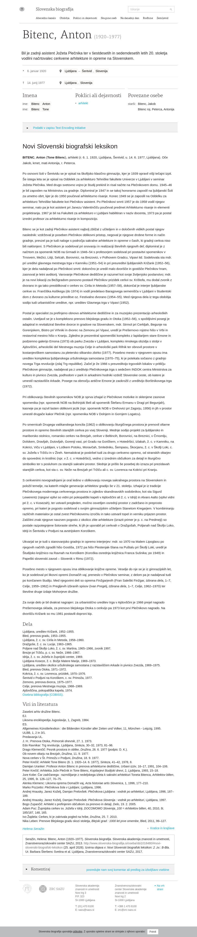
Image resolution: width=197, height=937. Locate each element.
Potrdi (153, 931)
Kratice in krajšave (162, 828)
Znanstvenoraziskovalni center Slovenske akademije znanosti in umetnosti (131, 889)
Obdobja (64, 18)
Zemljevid (162, 18)
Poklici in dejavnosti (85, 18)
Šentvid (87, 71)
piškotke (77, 931)
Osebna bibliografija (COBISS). (43, 694)
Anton (46, 104)
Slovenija (102, 71)
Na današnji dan (129, 18)
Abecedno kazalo (46, 18)
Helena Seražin (33, 828)
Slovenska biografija (54, 9)
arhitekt (83, 103)
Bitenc (35, 104)
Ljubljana (71, 71)
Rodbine (148, 18)
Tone (45, 109)
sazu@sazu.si (86, 909)
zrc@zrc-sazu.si (127, 909)
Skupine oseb (109, 18)
